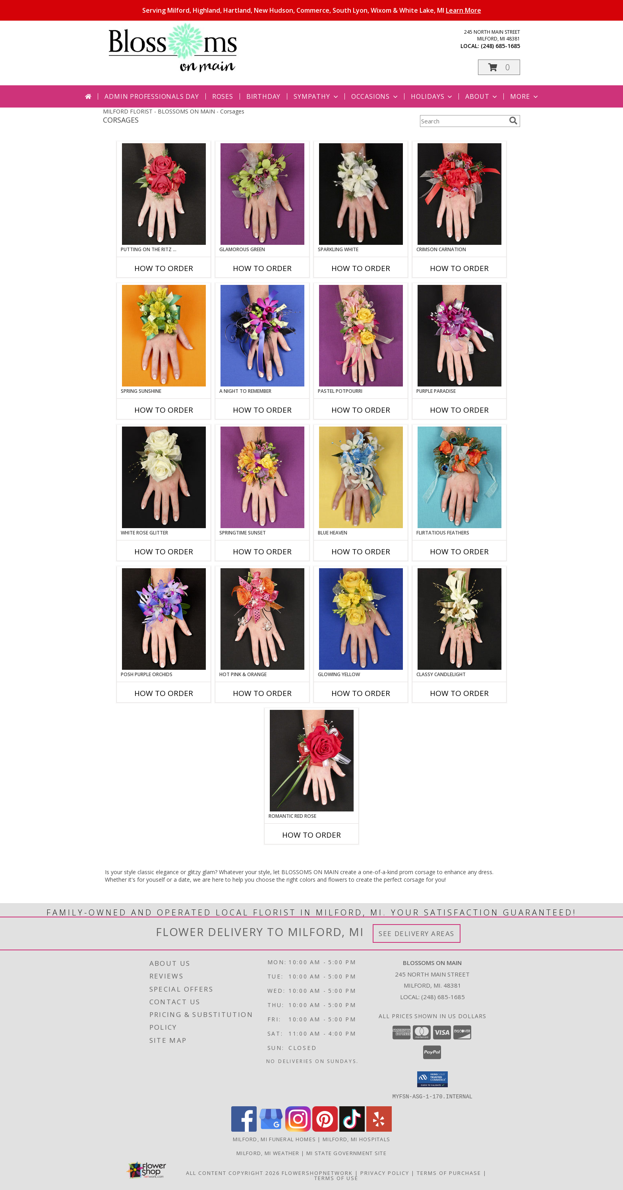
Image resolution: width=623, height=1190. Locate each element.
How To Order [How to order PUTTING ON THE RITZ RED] (163, 268)
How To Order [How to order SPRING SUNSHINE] (163, 410)
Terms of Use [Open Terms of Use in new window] (336, 1177)
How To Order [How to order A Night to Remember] (262, 410)
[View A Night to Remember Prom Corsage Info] (262, 335)
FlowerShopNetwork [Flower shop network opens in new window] (317, 1172)
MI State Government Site (346, 1152)
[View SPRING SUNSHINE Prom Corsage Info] (164, 335)
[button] (499, 67)
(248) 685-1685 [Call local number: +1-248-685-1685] (500, 46)
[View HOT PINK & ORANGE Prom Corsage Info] (262, 619)
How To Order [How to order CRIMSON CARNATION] (459, 268)
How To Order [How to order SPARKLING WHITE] (360, 268)
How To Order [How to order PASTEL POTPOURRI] (360, 410)
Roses (222, 96)
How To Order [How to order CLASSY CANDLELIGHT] (459, 693)
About (482, 96)
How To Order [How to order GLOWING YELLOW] (360, 693)
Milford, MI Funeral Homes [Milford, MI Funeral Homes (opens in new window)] (274, 1138)
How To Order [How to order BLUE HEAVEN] (360, 551)
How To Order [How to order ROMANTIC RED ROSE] (311, 835)
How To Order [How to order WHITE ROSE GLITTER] (163, 551)
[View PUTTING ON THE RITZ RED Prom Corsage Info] (164, 194)
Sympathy (316, 96)
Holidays (432, 96)
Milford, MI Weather (268, 1152)
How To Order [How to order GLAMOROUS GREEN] (262, 268)
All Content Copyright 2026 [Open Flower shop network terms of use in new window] (233, 1172)
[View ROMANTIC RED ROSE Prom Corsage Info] (312, 760)
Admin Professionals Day (151, 96)
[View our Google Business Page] (271, 1129)
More (524, 96)
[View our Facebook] (244, 1129)
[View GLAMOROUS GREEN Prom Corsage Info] (262, 194)
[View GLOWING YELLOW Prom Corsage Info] (361, 619)
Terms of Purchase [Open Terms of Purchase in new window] (449, 1172)
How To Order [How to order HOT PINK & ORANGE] (262, 693)
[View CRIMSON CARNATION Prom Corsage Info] (459, 194)
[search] (513, 120)
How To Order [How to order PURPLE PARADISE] (459, 410)
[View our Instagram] (298, 1129)
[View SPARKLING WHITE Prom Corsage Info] (361, 194)
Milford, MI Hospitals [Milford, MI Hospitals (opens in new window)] (356, 1138)
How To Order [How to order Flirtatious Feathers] (459, 551)
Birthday (263, 96)
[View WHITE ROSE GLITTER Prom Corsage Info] (164, 477)
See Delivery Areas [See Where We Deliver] (417, 933)
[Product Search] (462, 121)
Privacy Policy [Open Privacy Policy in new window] (384, 1172)
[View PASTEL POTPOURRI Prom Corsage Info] (361, 335)
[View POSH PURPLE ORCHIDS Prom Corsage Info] (164, 619)
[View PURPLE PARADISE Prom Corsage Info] (459, 335)
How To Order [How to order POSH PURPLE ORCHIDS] (163, 693)
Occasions (375, 96)
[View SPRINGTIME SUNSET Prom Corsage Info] (262, 477)
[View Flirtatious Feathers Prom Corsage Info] (459, 477)
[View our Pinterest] (325, 1129)
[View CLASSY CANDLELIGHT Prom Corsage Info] (459, 619)
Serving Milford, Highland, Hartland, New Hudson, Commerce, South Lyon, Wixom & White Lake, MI (311, 10)
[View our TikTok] (352, 1129)
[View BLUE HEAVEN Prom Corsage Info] (361, 477)
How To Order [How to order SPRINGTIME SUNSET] (262, 551)
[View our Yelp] (379, 1129)
